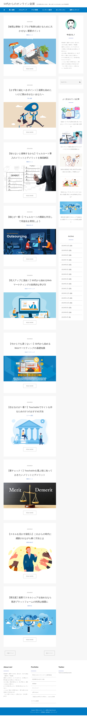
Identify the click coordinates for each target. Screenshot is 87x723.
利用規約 (34, 683)
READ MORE (29, 68)
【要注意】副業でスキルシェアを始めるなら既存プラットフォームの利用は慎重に (71, 219)
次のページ (49, 653)
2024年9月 (65, 250)
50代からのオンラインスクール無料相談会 (42, 675)
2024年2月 (65, 284)
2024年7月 (65, 260)
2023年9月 (65, 307)
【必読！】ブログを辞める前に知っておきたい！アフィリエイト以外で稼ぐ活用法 (71, 124)
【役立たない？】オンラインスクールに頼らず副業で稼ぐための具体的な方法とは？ (71, 194)
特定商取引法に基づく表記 (38, 679)
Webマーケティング (30, 288)
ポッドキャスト (61, 10)
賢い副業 (12, 10)
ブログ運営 (34, 10)
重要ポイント (29, 35)
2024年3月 (65, 279)
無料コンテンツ (74, 10)
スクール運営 (29, 415)
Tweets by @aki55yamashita (65, 672)
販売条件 (48, 712)
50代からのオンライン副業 (42, 710)
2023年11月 (65, 298)
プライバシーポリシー (35, 712)
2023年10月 (65, 303)
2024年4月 (65, 274)
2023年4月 (65, 317)
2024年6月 (65, 265)
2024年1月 (65, 288)
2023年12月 (65, 293)
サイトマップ (35, 688)
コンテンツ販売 (47, 10)
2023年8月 (65, 312)
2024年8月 (65, 255)
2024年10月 (65, 245)
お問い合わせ (35, 692)
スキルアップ (23, 10)
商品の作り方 (29, 225)
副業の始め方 (29, 542)
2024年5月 (65, 269)
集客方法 (30, 605)
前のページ (10, 653)
